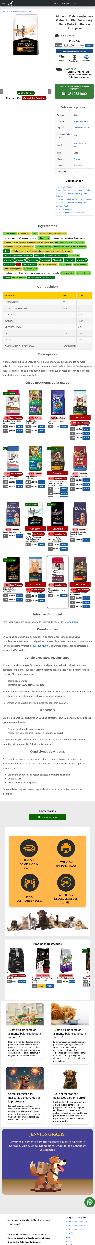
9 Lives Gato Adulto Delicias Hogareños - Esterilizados (72, 194)
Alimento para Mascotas (77, 1221)
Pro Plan (78, 165)
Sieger (68, 1237)
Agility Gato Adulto (63, 209)
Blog (75, 3)
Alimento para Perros (75, 1225)
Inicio (56, 3)
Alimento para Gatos (75, 1229)
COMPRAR (89, 45)
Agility (68, 1241)
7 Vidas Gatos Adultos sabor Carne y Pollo (73, 190)
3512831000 (77, 93)
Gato (76, 135)
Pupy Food (70, 1233)
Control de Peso (81, 128)
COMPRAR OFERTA (49, 986)
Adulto (77, 143)
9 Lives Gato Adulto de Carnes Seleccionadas (74, 199)
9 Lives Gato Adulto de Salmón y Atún (71, 202)
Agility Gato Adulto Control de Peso (70, 212)
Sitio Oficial (72, 621)
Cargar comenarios (47, 817)
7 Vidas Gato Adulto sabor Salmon (70, 187)
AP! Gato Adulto (62, 206)
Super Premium (81, 121)
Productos (65, 3)
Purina (77, 159)
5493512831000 (39, 645)
